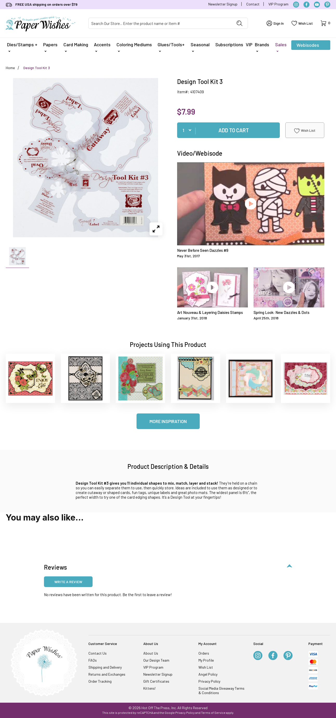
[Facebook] (306, 5)
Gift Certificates (156, 681)
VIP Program (278, 4)
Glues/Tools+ (171, 47)
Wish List (304, 130)
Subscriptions (229, 44)
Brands (262, 47)
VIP (249, 44)
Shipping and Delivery (105, 667)
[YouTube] (317, 5)
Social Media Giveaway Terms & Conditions (221, 690)
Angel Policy (207, 674)
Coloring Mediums (134, 47)
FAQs (92, 660)
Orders (203, 653)
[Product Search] (160, 23)
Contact (253, 4)
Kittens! (149, 688)
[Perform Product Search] (239, 23)
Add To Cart (233, 130)
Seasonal (200, 47)
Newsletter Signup (222, 4)
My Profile (206, 660)
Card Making (75, 47)
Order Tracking (100, 681)
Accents (102, 47)
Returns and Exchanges (106, 674)
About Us (150, 653)
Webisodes (307, 46)
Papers (50, 47)
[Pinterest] (327, 5)
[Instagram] (296, 5)
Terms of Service (213, 712)
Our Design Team (156, 660)
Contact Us (97, 653)
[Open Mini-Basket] (325, 23)
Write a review (68, 581)
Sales (281, 47)
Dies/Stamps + (22, 47)
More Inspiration (168, 421)
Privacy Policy (209, 681)
